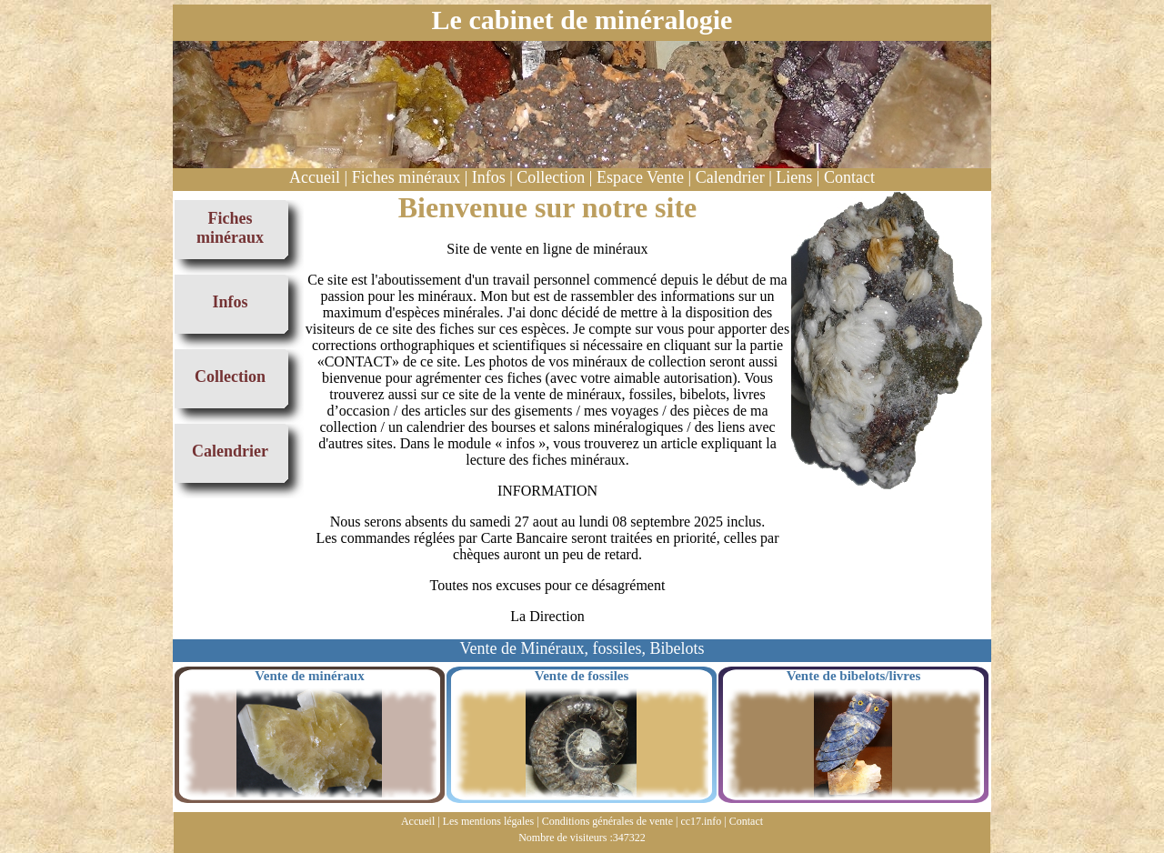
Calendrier (730, 177)
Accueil (314, 177)
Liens (794, 177)
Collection (551, 177)
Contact (849, 177)
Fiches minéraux (406, 177)
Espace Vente (640, 177)
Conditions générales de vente (607, 821)
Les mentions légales (489, 821)
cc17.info (700, 821)
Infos (489, 177)
